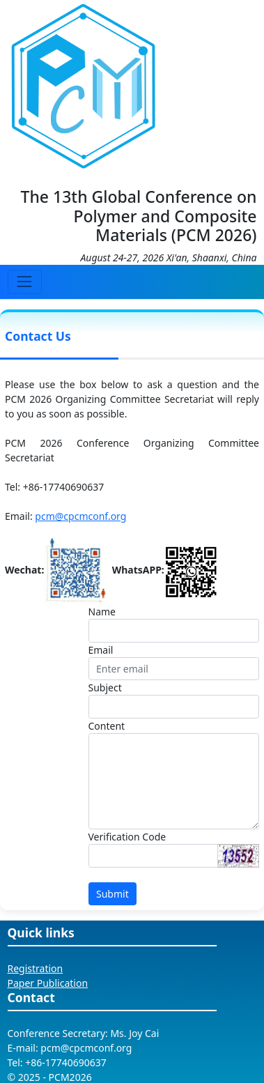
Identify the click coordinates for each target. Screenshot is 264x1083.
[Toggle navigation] (25, 282)
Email (101, 649)
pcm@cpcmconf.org (80, 516)
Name (102, 611)
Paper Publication (48, 983)
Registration (35, 968)
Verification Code (127, 836)
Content (106, 725)
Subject (105, 687)
